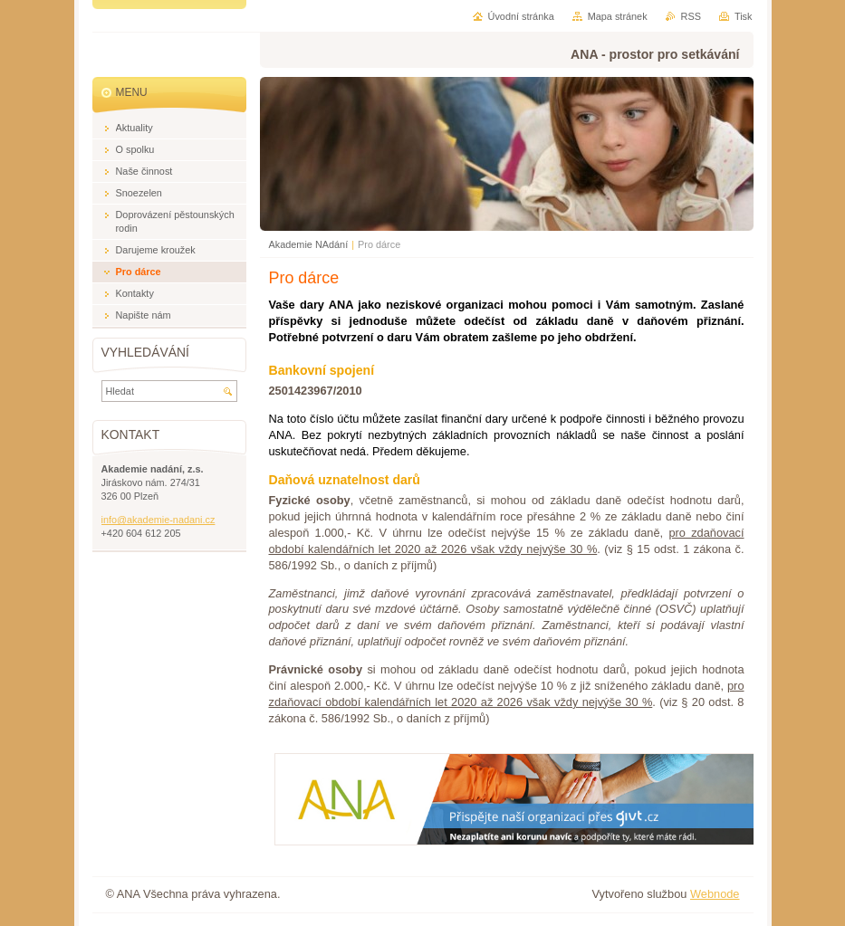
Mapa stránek (618, 16)
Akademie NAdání (309, 244)
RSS (691, 16)
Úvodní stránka (521, 16)
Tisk (744, 16)
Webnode (715, 894)
